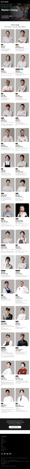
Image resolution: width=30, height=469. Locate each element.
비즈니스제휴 (3, 447)
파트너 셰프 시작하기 (4, 449)
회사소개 (2, 438)
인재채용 (2, 446)
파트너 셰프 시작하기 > (15, 427)
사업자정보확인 (3, 463)
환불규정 (2, 442)
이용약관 (2, 439)
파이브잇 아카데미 (4, 2)
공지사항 (2, 443)
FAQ (1, 445)
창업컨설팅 (2, 450)
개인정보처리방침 (3, 441)
